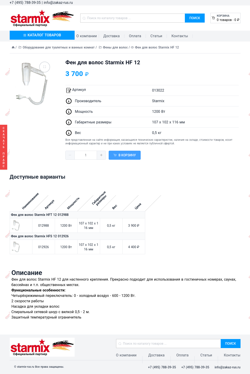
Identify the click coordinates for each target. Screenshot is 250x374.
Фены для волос (115, 47)
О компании (86, 36)
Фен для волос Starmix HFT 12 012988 (40, 215)
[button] (70, 155)
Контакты (179, 36)
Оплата (135, 36)
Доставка (111, 36)
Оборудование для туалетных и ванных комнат (59, 47)
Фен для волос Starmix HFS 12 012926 (40, 236)
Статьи (156, 36)
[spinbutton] (85, 155)
